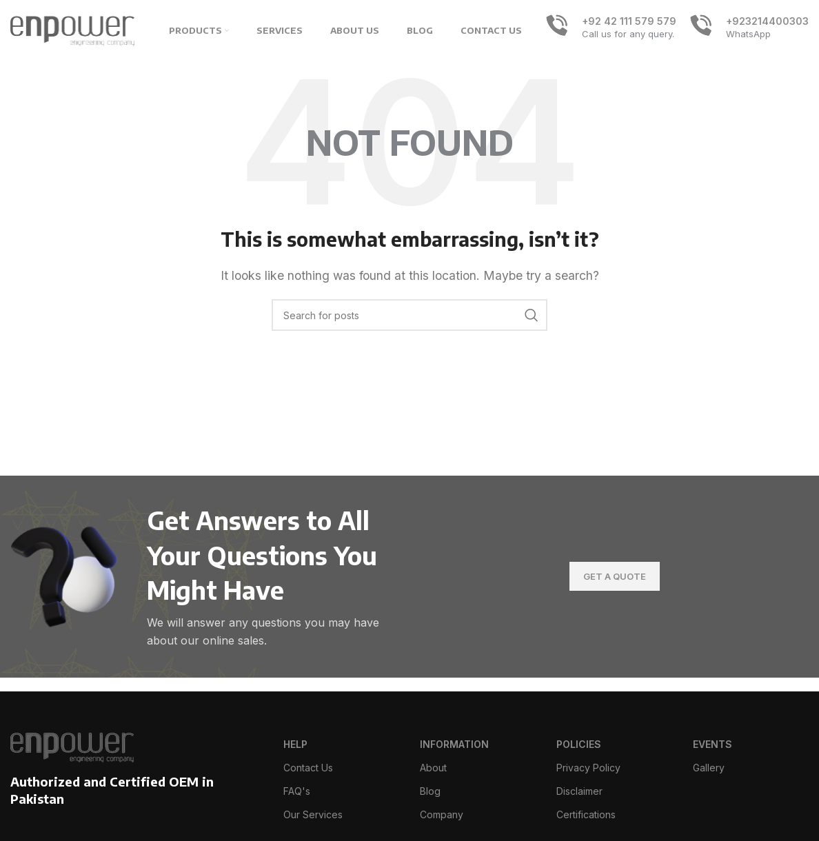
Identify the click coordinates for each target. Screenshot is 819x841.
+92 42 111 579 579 (629, 21)
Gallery (709, 767)
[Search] (409, 315)
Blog (430, 791)
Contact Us (308, 767)
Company (441, 814)
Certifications (586, 814)
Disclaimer (579, 791)
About (433, 767)
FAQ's (296, 791)
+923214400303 (767, 21)
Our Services (313, 814)
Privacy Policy (588, 767)
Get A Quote (614, 576)
